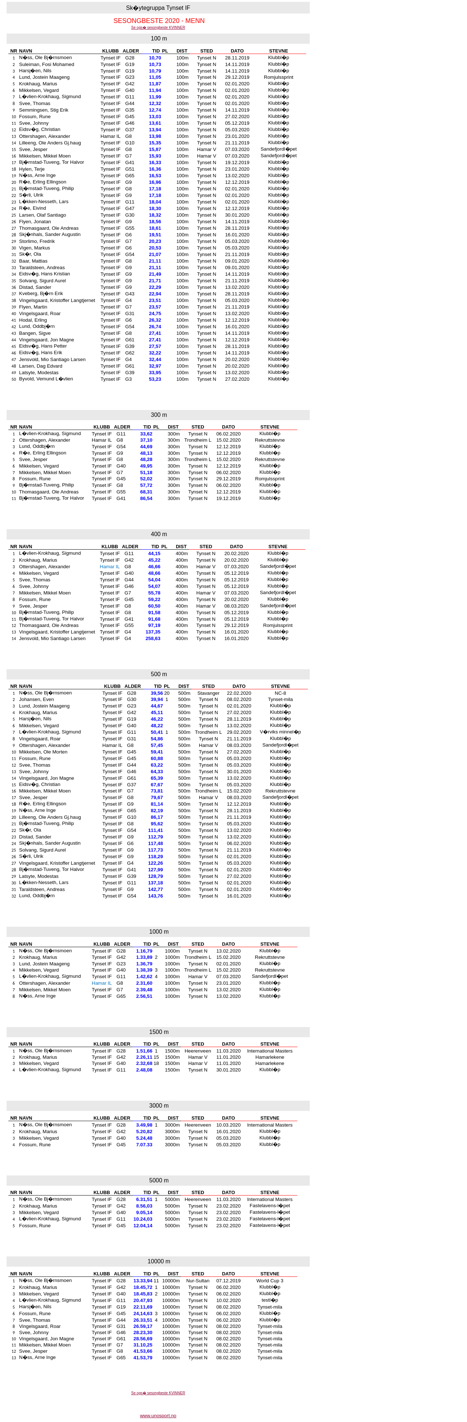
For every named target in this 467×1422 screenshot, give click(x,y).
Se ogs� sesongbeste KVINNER (158, 28)
